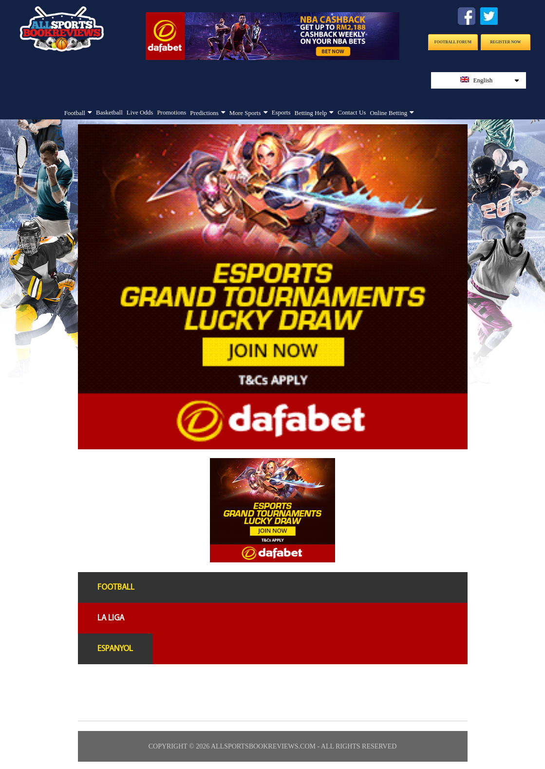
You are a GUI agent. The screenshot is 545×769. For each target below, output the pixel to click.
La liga (110, 618)
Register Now (505, 42)
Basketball (109, 112)
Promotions (171, 112)
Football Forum (452, 42)
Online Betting (388, 112)
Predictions (204, 112)
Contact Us (352, 112)
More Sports (245, 112)
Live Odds (140, 112)
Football (74, 112)
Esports (281, 112)
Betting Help (311, 112)
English (489, 80)
